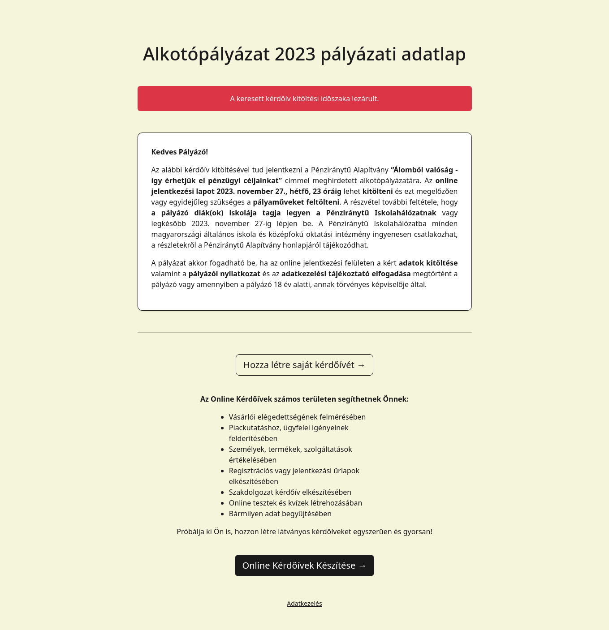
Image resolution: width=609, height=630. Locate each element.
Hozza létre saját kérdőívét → (304, 365)
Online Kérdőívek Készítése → (304, 565)
